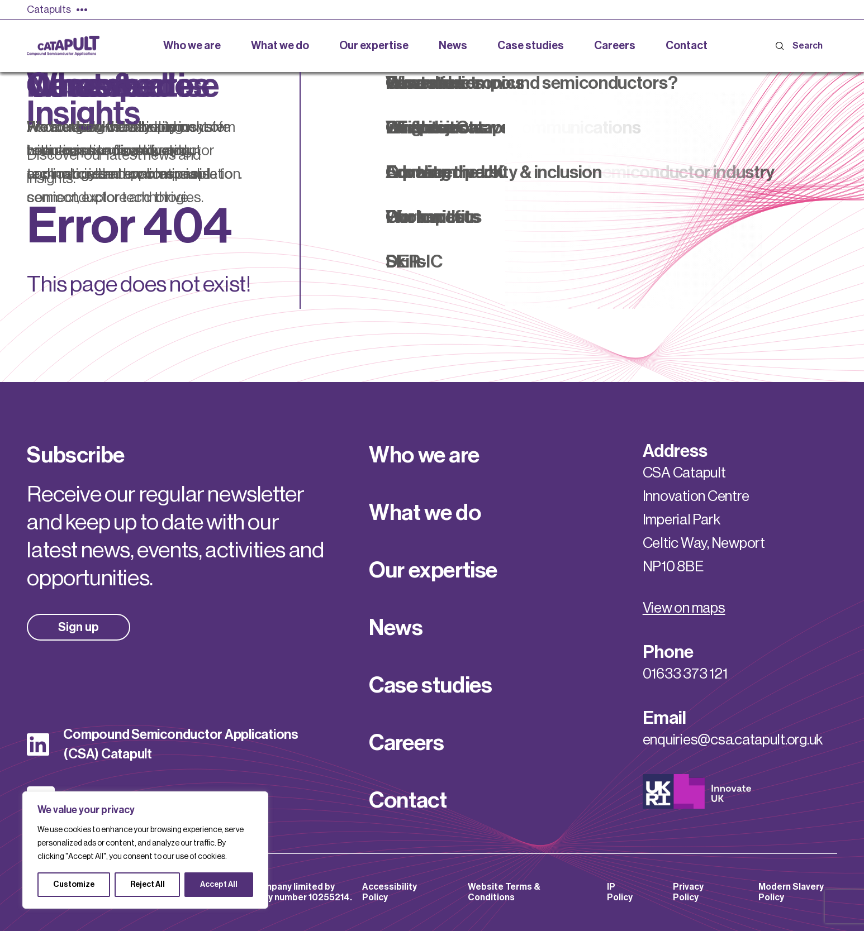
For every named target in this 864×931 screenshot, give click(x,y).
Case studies (430, 685)
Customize (73, 885)
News (395, 628)
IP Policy (620, 892)
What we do (425, 513)
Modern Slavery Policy (791, 892)
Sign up (78, 627)
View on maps (684, 608)
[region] (145, 850)
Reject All (147, 885)
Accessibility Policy (389, 892)
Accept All (219, 885)
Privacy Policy (688, 892)
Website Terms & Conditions (504, 892)
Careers (406, 743)
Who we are (424, 455)
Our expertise (433, 570)
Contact (408, 800)
